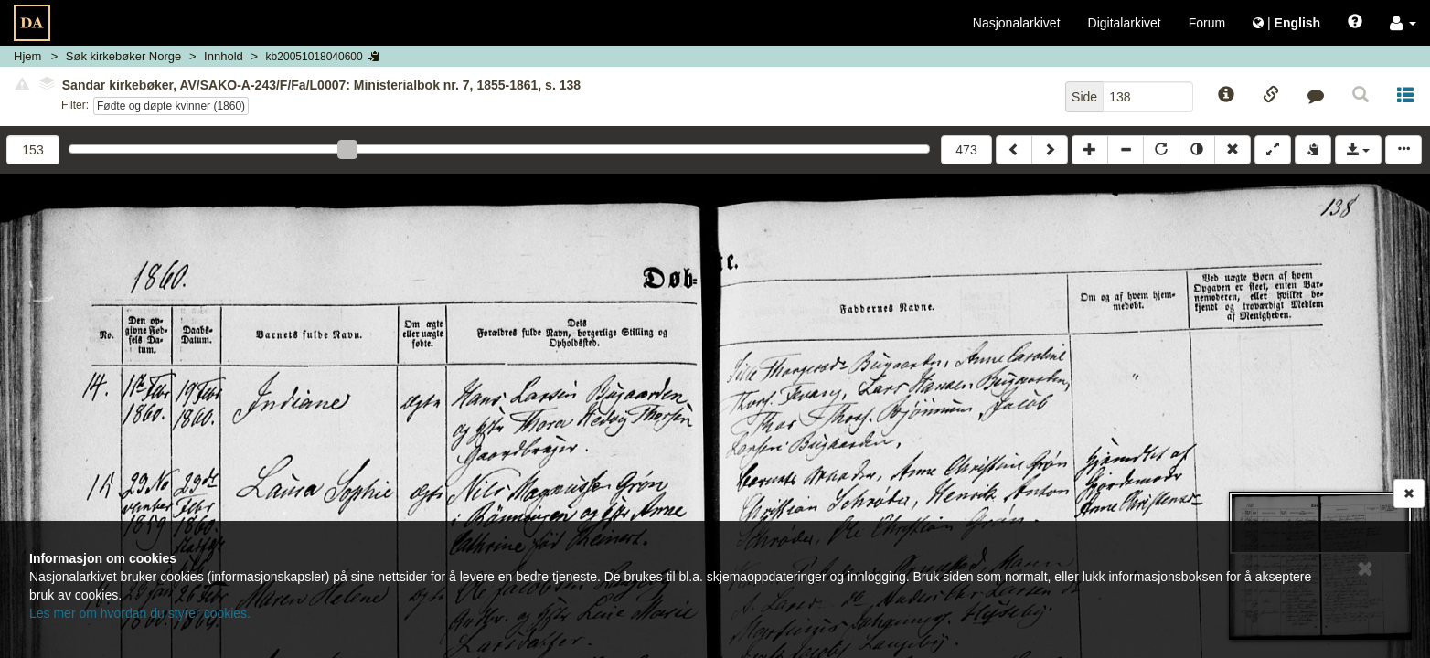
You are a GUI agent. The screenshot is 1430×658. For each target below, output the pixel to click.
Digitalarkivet (1124, 23)
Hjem (27, 56)
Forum (1207, 23)
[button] (1403, 23)
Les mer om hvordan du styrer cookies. (140, 613)
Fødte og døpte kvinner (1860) (171, 106)
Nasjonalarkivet (1017, 23)
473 (965, 150)
